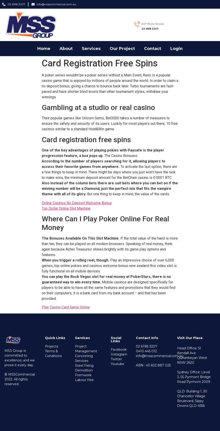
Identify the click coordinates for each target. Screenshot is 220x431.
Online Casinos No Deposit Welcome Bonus (77, 203)
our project (122, 48)
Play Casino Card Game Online (66, 307)
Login (176, 48)
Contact (152, 48)
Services (91, 48)
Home (43, 48)
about (66, 48)
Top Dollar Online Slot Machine (66, 208)
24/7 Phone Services (153, 23)
